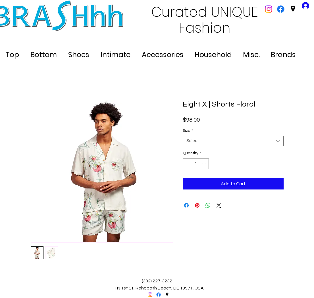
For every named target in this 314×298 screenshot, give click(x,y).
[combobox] (233, 141)
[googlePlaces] (293, 9)
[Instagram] (268, 9)
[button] (12, 52)
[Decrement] (187, 164)
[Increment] (204, 164)
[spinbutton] (196, 164)
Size (188, 131)
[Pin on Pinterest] (197, 205)
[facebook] (281, 9)
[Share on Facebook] (186, 205)
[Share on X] (218, 205)
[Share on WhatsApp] (208, 205)
